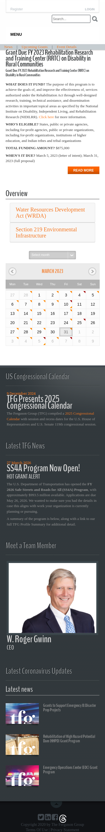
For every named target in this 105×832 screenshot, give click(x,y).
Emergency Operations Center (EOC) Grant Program (51, 776)
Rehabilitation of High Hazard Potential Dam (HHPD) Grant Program (50, 745)
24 (66, 322)
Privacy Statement (64, 830)
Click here (46, 117)
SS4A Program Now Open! (43, 468)
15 (39, 313)
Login (90, 9)
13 (12, 313)
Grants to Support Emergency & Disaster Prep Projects (51, 714)
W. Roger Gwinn (29, 639)
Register (16, 9)
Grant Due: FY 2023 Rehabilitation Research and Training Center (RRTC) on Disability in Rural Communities (49, 58)
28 (26, 295)
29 (39, 332)
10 (66, 304)
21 (26, 322)
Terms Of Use (37, 830)
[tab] (52, 212)
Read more (83, 170)
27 (12, 332)
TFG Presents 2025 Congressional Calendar (39, 402)
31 (66, 332)
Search (95, 19)
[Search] (71, 19)
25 (79, 322)
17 (66, 313)
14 (26, 313)
